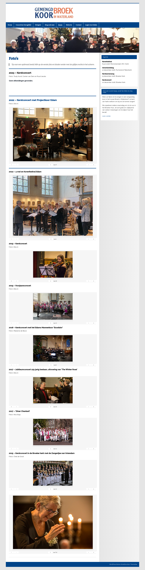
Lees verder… (106, 116)
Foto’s (60, 25)
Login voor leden (91, 25)
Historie (69, 25)
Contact (78, 25)
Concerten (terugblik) (23, 25)
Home (10, 25)
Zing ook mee (49, 25)
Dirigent (38, 25)
